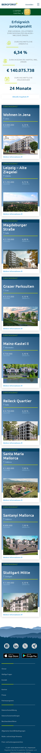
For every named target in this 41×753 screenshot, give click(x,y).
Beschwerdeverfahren (9, 721)
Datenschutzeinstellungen (11, 716)
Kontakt (4, 680)
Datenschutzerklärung (9, 710)
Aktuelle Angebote (20, 97)
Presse (4, 695)
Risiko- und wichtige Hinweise (12, 736)
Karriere (4, 689)
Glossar (4, 669)
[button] (38, 5)
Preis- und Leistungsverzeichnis (12, 742)
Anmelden (29, 4)
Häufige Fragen (7, 674)
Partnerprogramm (8, 700)
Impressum (31, 747)
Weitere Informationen (13, 157)
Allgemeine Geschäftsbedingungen (13, 731)
